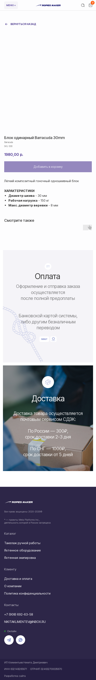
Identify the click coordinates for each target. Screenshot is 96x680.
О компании (12, 586)
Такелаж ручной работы (22, 543)
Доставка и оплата (18, 579)
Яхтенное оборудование (22, 550)
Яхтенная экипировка (20, 558)
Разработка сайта (15, 675)
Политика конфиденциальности (27, 593)
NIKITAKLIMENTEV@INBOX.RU (25, 622)
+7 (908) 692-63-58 (18, 614)
